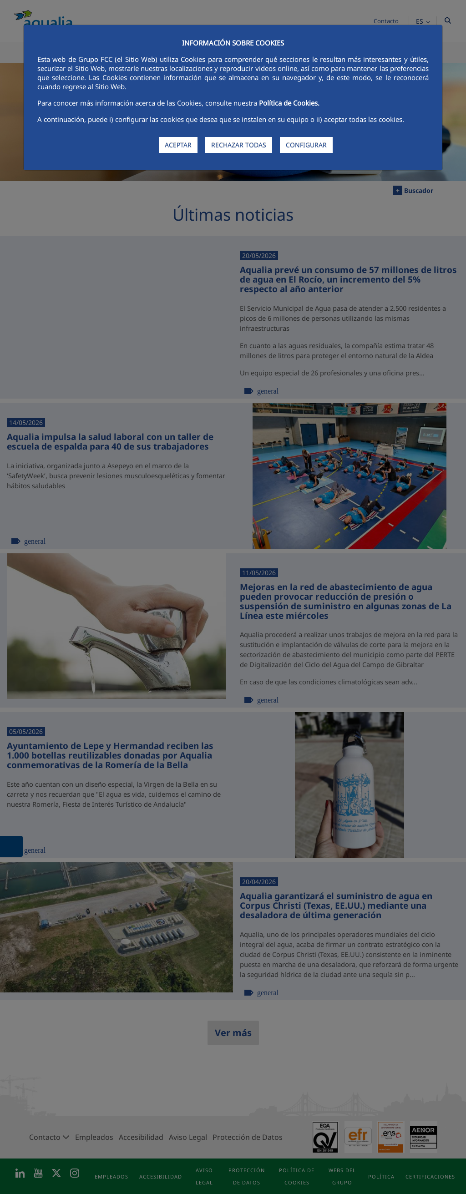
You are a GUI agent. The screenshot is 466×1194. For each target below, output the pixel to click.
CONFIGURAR (306, 145)
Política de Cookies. (289, 102)
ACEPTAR (178, 145)
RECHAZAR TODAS (238, 145)
